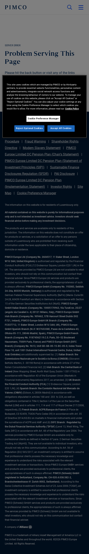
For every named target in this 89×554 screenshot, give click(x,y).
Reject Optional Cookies (29, 128)
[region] (44, 106)
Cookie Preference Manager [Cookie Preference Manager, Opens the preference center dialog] (43, 118)
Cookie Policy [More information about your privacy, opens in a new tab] (72, 108)
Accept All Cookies (60, 128)
